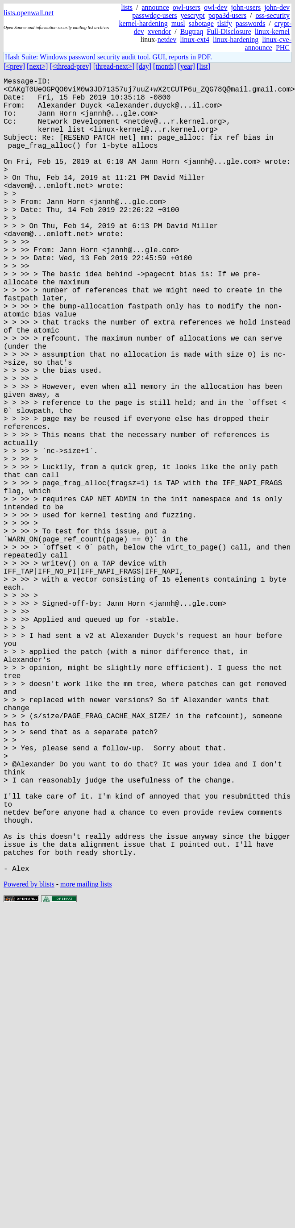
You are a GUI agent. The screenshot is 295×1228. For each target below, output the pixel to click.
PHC (283, 47)
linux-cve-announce (268, 43)
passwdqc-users (154, 15)
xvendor (159, 31)
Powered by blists (29, 1061)
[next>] (37, 66)
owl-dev (215, 7)
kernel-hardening (143, 23)
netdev (167, 39)
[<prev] (14, 66)
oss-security (273, 15)
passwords (251, 23)
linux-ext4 (194, 39)
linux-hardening (235, 39)
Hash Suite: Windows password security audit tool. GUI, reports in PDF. (108, 57)
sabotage (201, 23)
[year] (186, 66)
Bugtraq (192, 31)
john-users (246, 7)
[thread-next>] (114, 66)
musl (178, 23)
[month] (164, 66)
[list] (203, 66)
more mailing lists (86, 1061)
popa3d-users (227, 15)
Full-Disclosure (229, 31)
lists (127, 7)
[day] (143, 66)
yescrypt (193, 15)
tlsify (224, 23)
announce (155, 7)
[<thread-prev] (70, 66)
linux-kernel (272, 31)
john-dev (277, 7)
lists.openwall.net (29, 13)
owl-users (186, 7)
